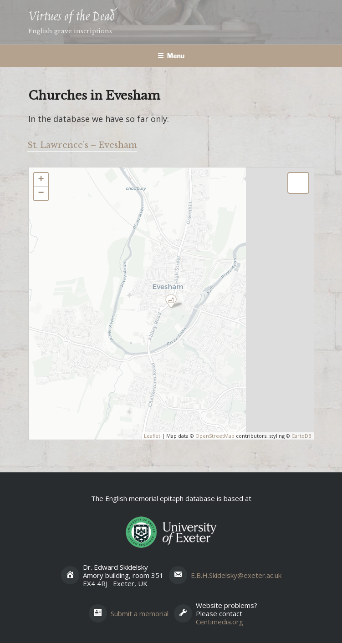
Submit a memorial (139, 613)
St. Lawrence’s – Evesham (82, 145)
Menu (171, 56)
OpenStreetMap (215, 435)
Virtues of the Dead (71, 17)
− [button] (41, 193)
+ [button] (41, 180)
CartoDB (301, 435)
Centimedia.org (219, 621)
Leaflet (152, 435)
